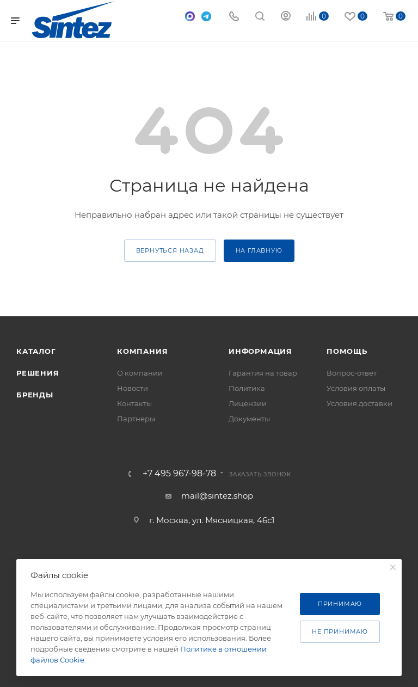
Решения (37, 373)
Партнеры (136, 418)
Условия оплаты (356, 388)
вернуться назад (170, 250)
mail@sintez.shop (217, 495)
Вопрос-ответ (352, 373)
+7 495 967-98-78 (179, 473)
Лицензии (248, 403)
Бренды (34, 394)
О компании (140, 373)
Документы (249, 418)
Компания (142, 351)
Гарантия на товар (263, 373)
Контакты (134, 403)
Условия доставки (359, 403)
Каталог (36, 351)
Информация (260, 351)
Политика (247, 388)
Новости (132, 388)
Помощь (347, 351)
